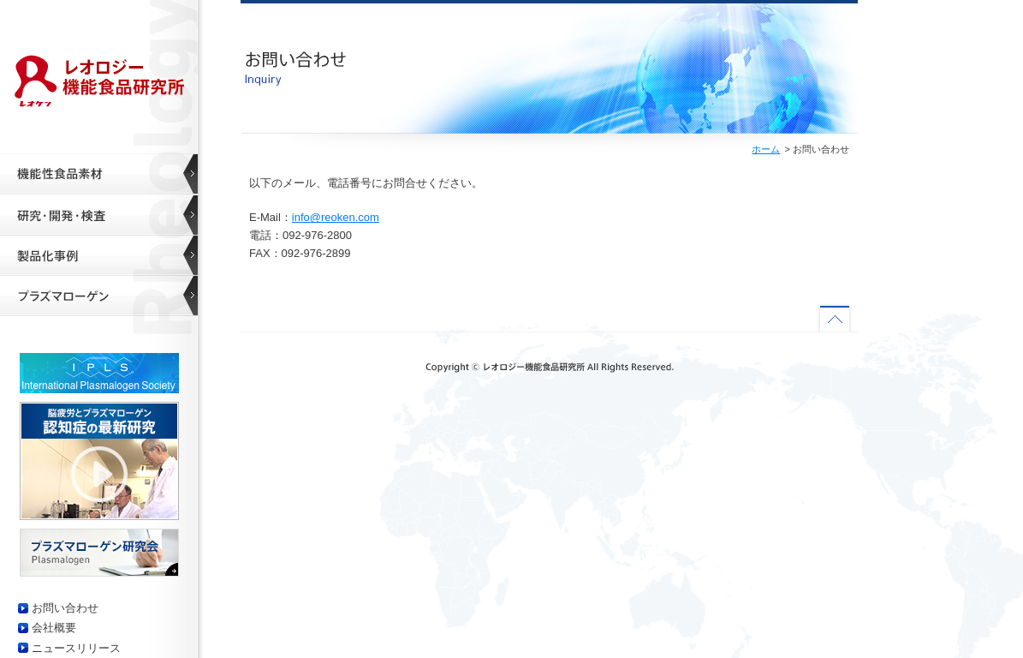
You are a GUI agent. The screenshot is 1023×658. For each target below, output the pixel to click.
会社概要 (54, 627)
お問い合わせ (65, 607)
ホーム (766, 149)
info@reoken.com (335, 217)
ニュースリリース (76, 648)
